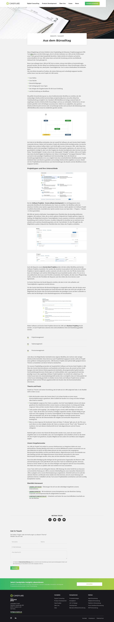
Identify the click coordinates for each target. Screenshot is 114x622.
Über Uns (56, 605)
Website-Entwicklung (94, 600)
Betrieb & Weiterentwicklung (77, 608)
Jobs (55, 608)
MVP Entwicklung (93, 608)
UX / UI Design (73, 603)
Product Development (60, 600)
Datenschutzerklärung (24, 562)
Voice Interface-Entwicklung (96, 605)
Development (73, 605)
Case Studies (57, 603)
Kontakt (84, 618)
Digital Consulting (59, 598)
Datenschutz (100, 618)
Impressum (92, 618)
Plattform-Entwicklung (94, 603)
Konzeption (72, 600)
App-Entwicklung (93, 598)
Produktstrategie (74, 598)
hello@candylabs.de (16, 612)
